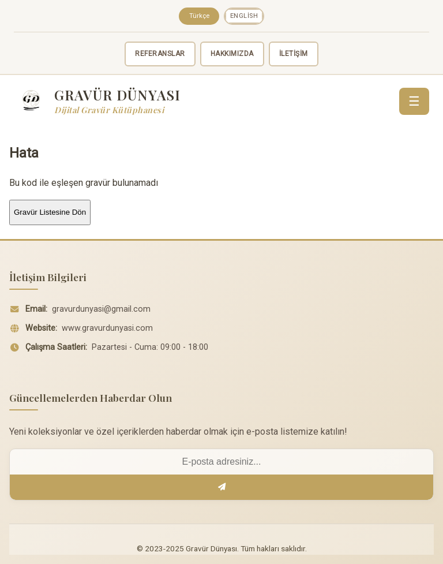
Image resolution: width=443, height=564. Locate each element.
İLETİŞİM (293, 54)
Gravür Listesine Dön (50, 212)
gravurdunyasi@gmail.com (101, 309)
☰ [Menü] (414, 101)
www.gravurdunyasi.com (107, 328)
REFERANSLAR (160, 54)
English (244, 16)
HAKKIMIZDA (232, 54)
